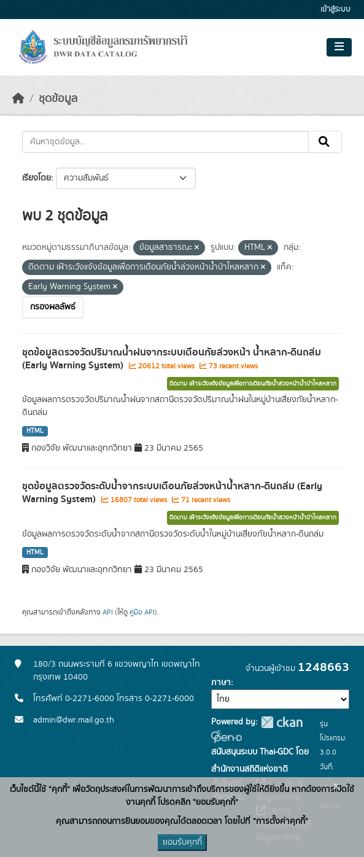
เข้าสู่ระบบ (335, 9)
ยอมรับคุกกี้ (182, 842)
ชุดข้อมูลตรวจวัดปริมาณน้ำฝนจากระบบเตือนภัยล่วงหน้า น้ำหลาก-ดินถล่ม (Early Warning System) (171, 358)
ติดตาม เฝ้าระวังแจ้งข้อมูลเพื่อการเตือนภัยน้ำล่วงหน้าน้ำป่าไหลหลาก (252, 383)
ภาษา (221, 683)
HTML (35, 431)
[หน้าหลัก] (18, 99)
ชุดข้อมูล (58, 99)
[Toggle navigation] (339, 47)
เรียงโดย (36, 178)
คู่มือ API (142, 612)
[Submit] (325, 142)
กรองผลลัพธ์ (53, 307)
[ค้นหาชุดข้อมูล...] (165, 142)
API (108, 612)
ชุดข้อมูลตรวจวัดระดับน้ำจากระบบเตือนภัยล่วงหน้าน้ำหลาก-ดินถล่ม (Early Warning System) (172, 492)
